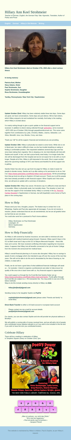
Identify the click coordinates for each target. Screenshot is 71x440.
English (8, 23)
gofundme (48, 128)
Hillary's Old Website (29, 23)
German (16, 23)
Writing (41, 23)
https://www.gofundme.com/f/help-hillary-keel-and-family (30, 174)
